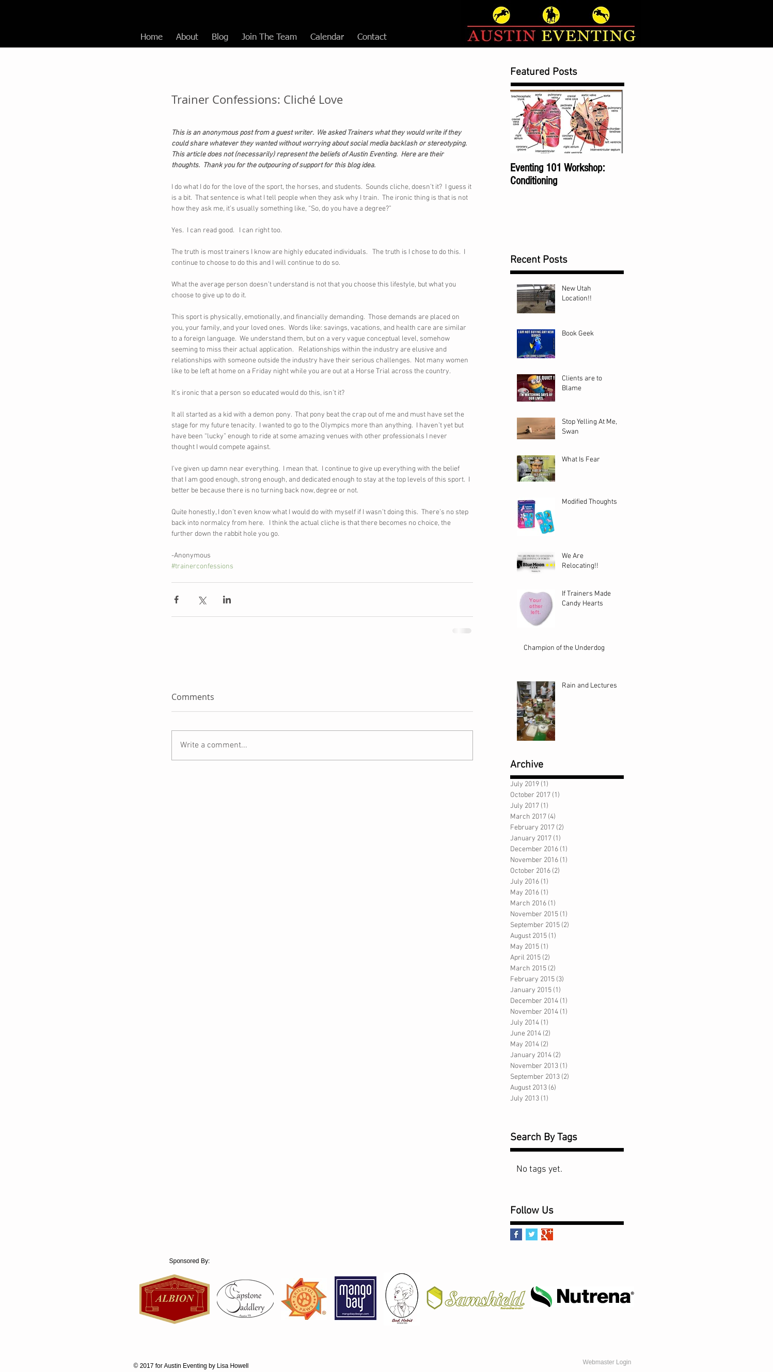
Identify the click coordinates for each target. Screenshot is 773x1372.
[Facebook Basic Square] (516, 1234)
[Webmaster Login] (607, 1362)
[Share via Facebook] (176, 599)
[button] (187, 37)
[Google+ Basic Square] (547, 1234)
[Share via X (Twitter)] (202, 599)
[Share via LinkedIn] (227, 599)
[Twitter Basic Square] (532, 1234)
